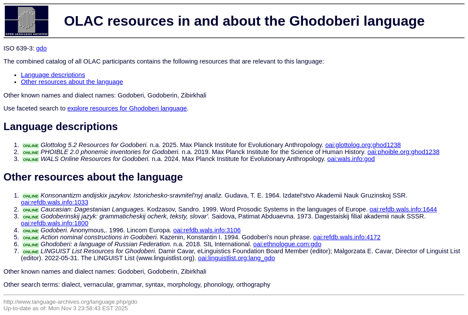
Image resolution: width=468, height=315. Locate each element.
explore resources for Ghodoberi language (127, 108)
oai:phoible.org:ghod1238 (403, 151)
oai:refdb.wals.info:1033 (54, 202)
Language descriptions (53, 74)
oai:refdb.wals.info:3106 (207, 230)
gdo (41, 48)
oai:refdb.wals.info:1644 (403, 209)
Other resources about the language (72, 81)
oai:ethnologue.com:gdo (287, 244)
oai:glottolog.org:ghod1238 (363, 144)
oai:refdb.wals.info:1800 (54, 223)
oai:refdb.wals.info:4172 (346, 237)
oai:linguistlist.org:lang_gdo (236, 258)
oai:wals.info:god (351, 158)
